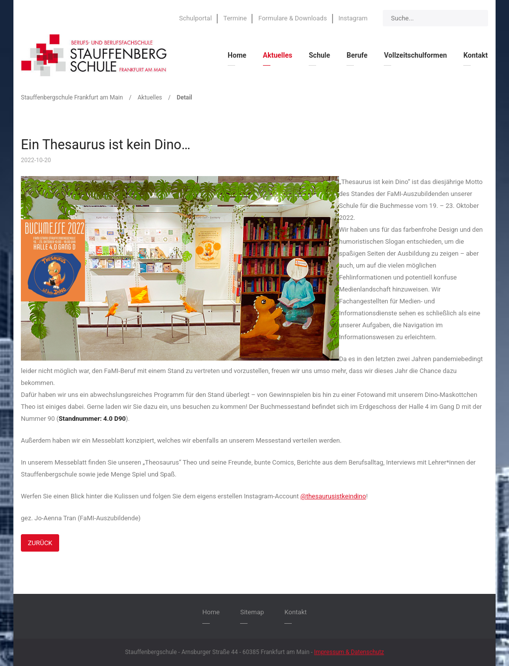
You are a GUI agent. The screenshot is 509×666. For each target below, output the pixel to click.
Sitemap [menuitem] (252, 612)
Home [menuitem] (237, 55)
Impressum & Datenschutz (349, 652)
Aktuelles (150, 97)
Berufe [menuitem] (356, 55)
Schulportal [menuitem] (195, 18)
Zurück (40, 543)
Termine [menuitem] (235, 18)
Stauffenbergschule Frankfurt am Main (72, 97)
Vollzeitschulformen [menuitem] (415, 55)
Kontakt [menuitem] (475, 55)
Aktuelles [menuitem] (277, 55)
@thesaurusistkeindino (333, 496)
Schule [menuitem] (319, 55)
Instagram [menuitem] (353, 18)
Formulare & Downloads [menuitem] (292, 18)
